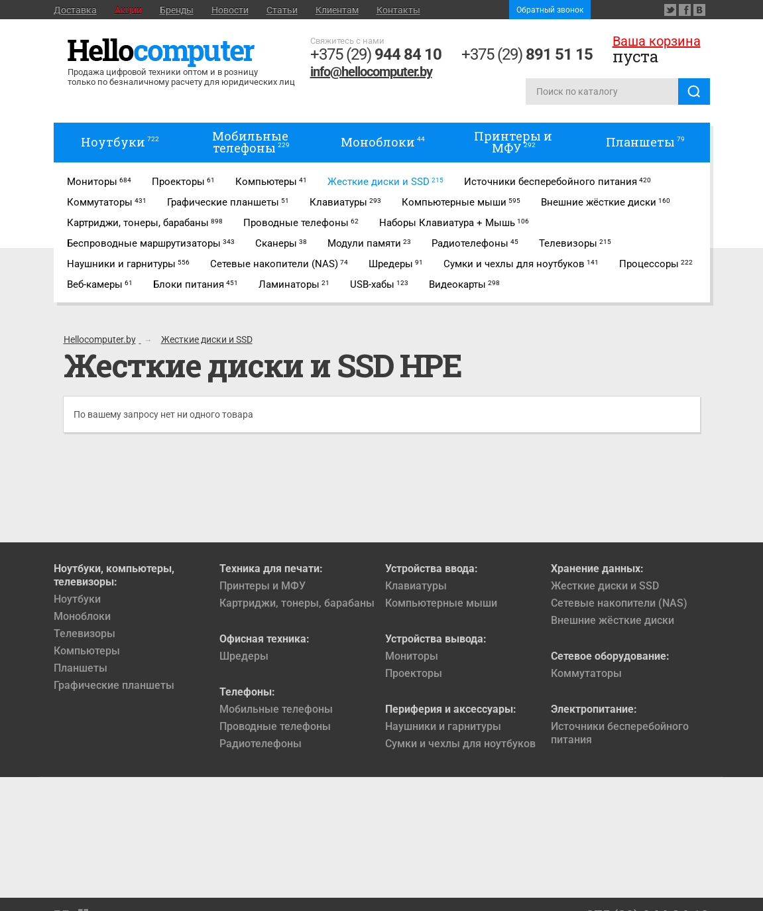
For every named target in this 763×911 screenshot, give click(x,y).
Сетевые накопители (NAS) (619, 603)
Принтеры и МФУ (262, 585)
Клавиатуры (416, 585)
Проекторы (413, 673)
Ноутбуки (77, 599)
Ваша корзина (657, 41)
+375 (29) (375, 54)
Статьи (282, 10)
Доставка (75, 10)
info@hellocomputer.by (371, 72)
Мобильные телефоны (276, 709)
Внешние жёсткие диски (612, 620)
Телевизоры (84, 633)
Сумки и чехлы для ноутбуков (460, 743)
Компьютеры (87, 650)
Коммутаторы (586, 673)
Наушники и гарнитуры (443, 726)
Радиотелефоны (260, 743)
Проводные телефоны (275, 726)
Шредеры (243, 656)
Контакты (398, 10)
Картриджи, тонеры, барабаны (297, 603)
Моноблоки (82, 616)
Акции (128, 10)
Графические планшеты (114, 685)
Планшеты (80, 668)
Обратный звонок (549, 10)
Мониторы (411, 656)
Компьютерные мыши (441, 603)
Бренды (177, 10)
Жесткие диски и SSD (605, 585)
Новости (230, 10)
